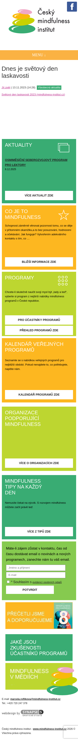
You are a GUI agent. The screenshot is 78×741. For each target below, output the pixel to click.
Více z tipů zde (39, 531)
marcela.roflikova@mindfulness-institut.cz (35, 699)
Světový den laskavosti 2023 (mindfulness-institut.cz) (33, 94)
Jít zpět (5, 87)
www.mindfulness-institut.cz (50, 729)
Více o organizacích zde (39, 463)
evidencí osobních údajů (47, 582)
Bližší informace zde (39, 261)
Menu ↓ (39, 55)
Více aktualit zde (39, 195)
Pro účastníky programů (39, 320)
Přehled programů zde (39, 330)
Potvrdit (29, 589)
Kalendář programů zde (39, 394)
